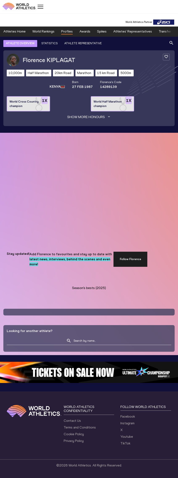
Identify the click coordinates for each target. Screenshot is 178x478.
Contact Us (72, 421)
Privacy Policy (74, 441)
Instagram (127, 423)
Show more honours (89, 117)
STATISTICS (49, 43)
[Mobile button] (40, 7)
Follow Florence (130, 259)
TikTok (125, 443)
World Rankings (43, 31)
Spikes (102, 31)
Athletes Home (14, 31)
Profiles (67, 31)
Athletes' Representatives (132, 31)
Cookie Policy (74, 434)
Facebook (127, 416)
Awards (84, 31)
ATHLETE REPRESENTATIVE (83, 43)
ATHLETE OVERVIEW (20, 43)
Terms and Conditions (80, 427)
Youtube (126, 437)
